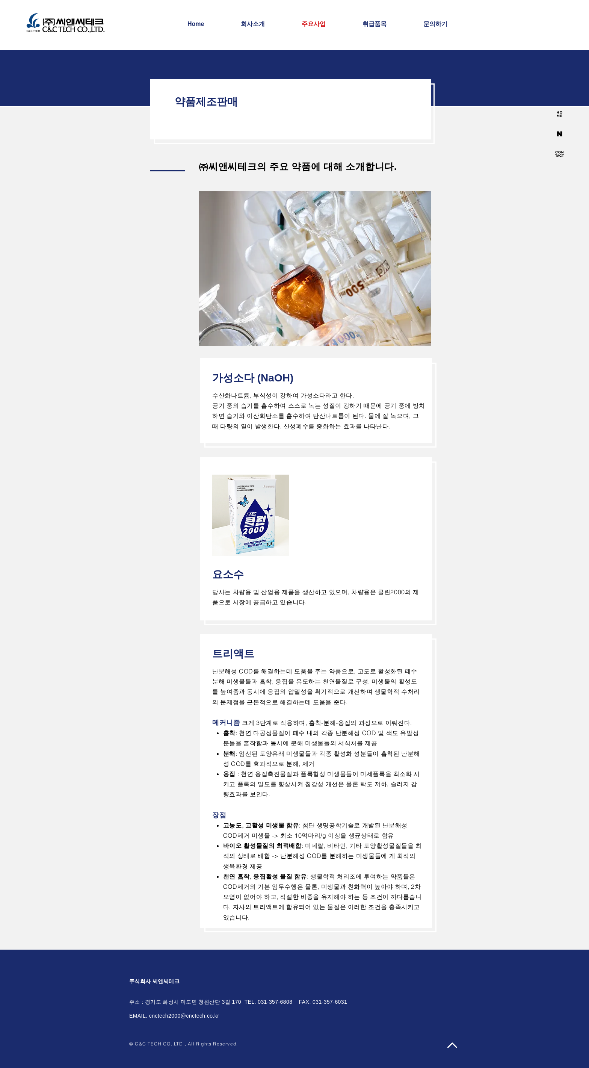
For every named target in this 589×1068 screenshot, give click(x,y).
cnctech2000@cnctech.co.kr (184, 1016)
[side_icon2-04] (559, 134)
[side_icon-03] (559, 154)
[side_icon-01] (559, 114)
